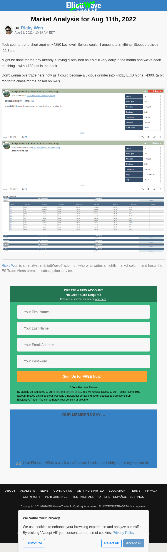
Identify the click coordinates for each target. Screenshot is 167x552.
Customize (34, 543)
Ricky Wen (10, 265)
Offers (104, 496)
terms (56, 391)
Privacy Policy (123, 533)
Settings (137, 496)
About (10, 490)
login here (100, 299)
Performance (56, 496)
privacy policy (73, 391)
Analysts (27, 490)
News (44, 490)
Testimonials (83, 496)
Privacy (151, 490)
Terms (135, 490)
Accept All (133, 543)
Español (120, 496)
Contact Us (62, 490)
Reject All (111, 543)
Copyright (31, 496)
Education (117, 490)
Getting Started (90, 490)
